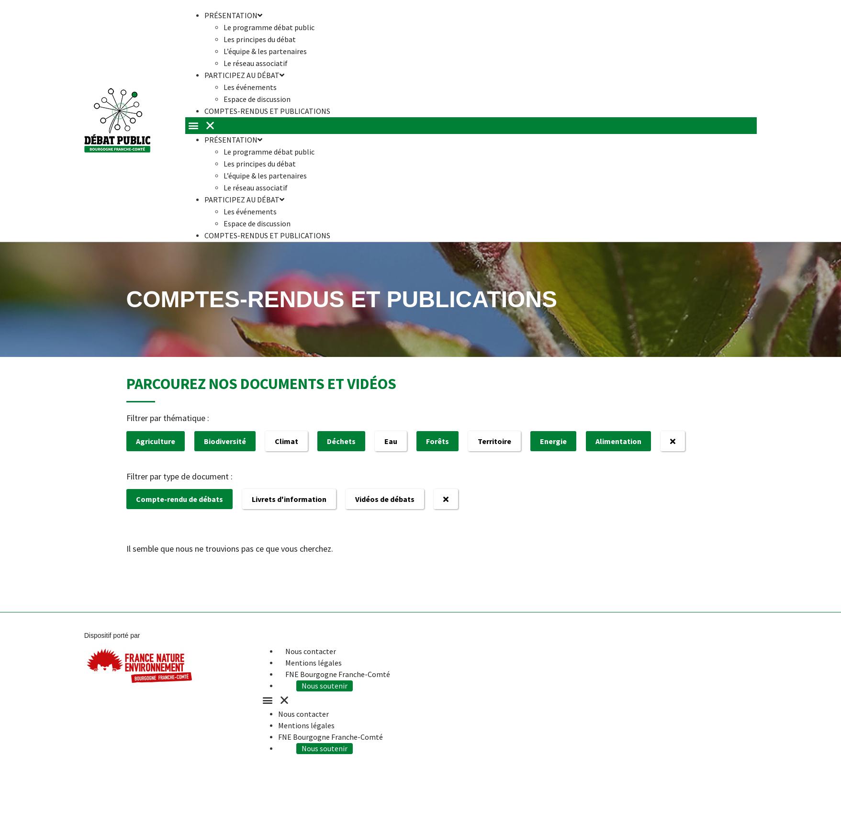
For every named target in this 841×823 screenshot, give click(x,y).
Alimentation (618, 441)
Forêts (437, 441)
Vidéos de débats (385, 499)
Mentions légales (313, 662)
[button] (471, 125)
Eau (390, 441)
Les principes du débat (260, 39)
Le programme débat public (269, 27)
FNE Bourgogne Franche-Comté (337, 674)
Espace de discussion (257, 223)
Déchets (341, 441)
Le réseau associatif (256, 187)
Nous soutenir (325, 685)
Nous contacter (310, 651)
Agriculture (155, 441)
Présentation (233, 140)
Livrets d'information (289, 499)
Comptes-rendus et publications (267, 111)
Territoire (494, 441)
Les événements (250, 87)
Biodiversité (225, 441)
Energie (553, 441)
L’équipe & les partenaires (265, 51)
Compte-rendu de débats (179, 499)
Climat (286, 441)
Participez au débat (244, 75)
